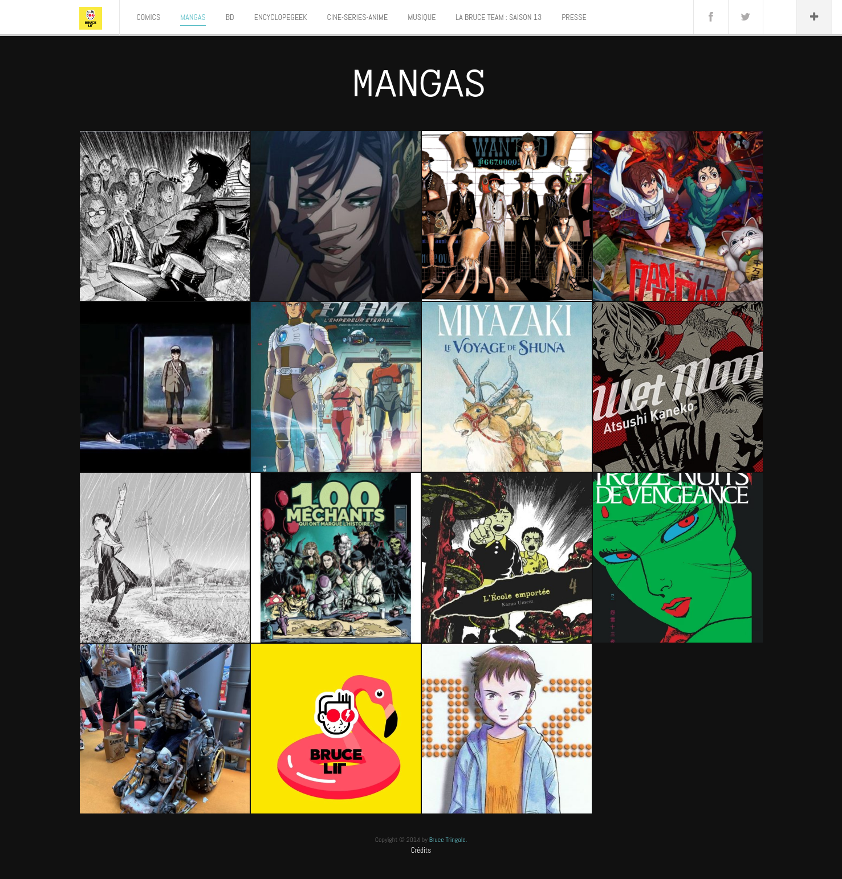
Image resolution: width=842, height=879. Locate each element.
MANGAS (193, 17)
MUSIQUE (422, 17)
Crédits (421, 850)
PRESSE (574, 17)
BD (230, 17)
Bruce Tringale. (448, 839)
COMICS (149, 17)
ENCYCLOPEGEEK (280, 17)
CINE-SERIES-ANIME (357, 17)
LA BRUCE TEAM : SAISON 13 (498, 17)
